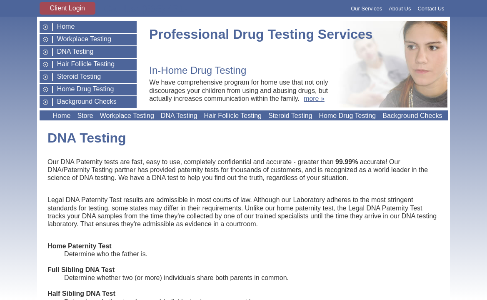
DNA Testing (75, 51)
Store (85, 115)
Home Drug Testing (85, 89)
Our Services (366, 8)
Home (66, 26)
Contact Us (430, 8)
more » (314, 98)
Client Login (67, 8)
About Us (400, 8)
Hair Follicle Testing (86, 64)
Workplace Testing (84, 39)
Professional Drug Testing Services (260, 34)
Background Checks (87, 101)
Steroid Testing (79, 76)
